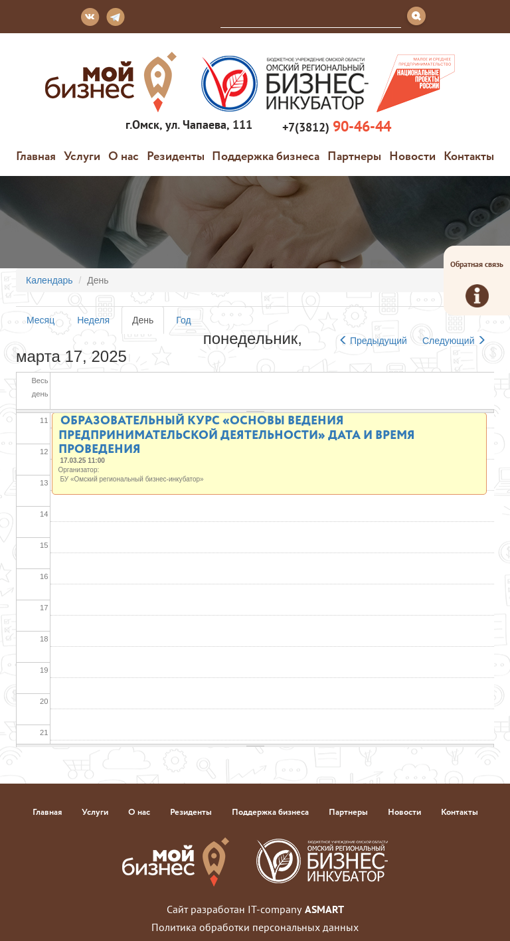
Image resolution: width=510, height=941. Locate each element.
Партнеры (354, 155)
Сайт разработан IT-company (255, 909)
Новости (412, 155)
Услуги (82, 155)
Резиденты (176, 155)
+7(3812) (335, 126)
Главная (36, 155)
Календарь (49, 280)
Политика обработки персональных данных (255, 927)
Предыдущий (373, 340)
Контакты (469, 155)
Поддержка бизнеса (265, 155)
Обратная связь (476, 283)
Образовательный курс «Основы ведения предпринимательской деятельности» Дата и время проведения (236, 434)
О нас (123, 155)
